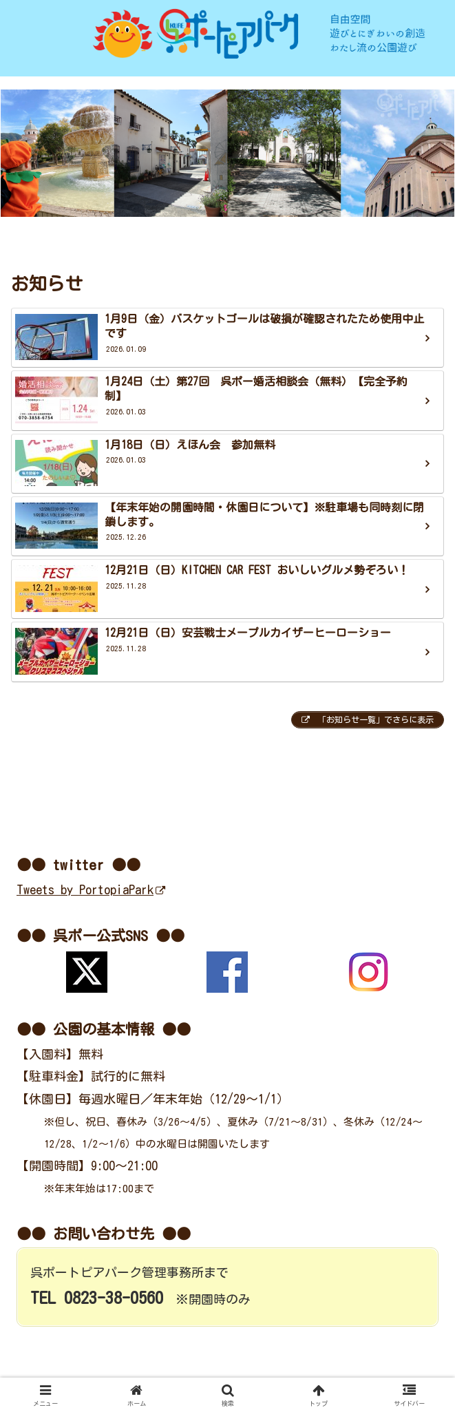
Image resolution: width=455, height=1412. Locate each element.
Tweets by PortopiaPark (91, 889)
